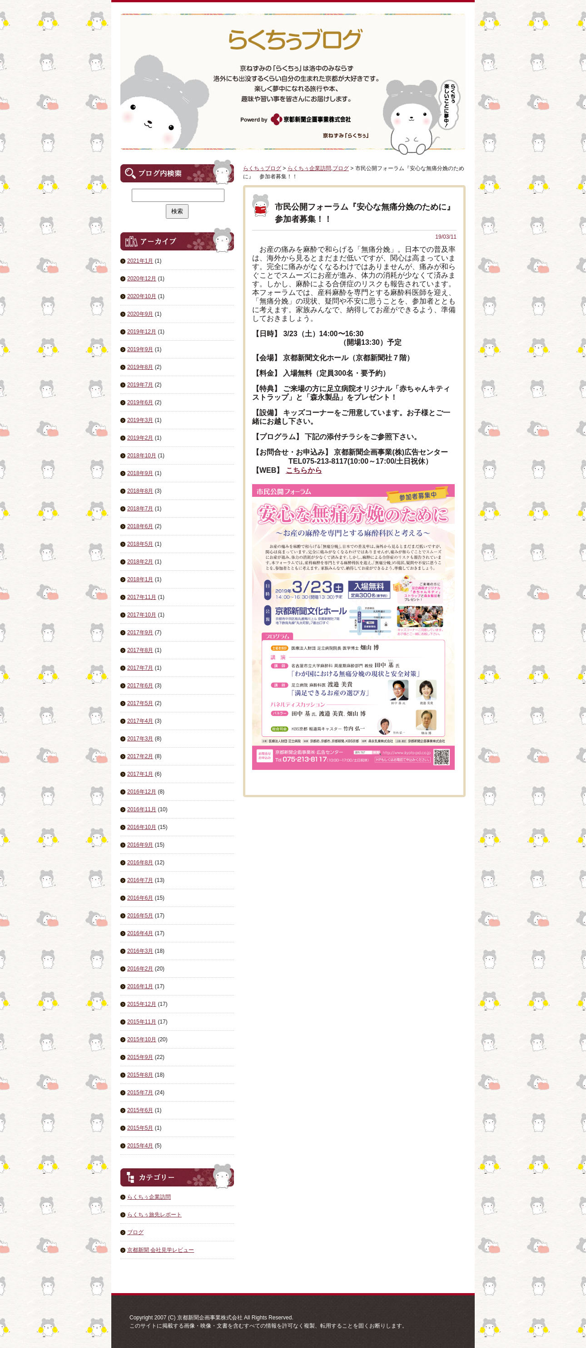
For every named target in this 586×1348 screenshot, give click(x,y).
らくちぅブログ (262, 168)
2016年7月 (140, 880)
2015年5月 (140, 1128)
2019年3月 (140, 420)
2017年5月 (140, 703)
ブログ (135, 1232)
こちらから (304, 470)
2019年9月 (140, 349)
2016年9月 (140, 845)
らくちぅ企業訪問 (149, 1197)
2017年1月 (140, 774)
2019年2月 (140, 438)
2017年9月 (140, 632)
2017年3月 (140, 738)
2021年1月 (140, 261)
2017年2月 (140, 756)
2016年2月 (140, 969)
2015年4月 (140, 1145)
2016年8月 (140, 862)
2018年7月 (140, 508)
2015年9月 (140, 1057)
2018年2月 (140, 562)
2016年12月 (141, 792)
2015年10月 (141, 1039)
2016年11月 (141, 809)
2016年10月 (141, 827)
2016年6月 (140, 898)
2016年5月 (140, 915)
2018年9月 (140, 473)
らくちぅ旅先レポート (154, 1214)
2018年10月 (141, 455)
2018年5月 (140, 544)
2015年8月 (140, 1075)
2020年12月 (141, 278)
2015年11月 (141, 1022)
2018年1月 (140, 579)
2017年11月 (141, 597)
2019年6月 (140, 402)
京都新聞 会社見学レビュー (160, 1250)
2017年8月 (140, 650)
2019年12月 (141, 331)
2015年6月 (140, 1110)
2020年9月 (140, 314)
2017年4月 (140, 721)
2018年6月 (140, 526)
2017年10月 (141, 615)
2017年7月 (140, 668)
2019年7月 (140, 385)
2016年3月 (140, 951)
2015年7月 (140, 1092)
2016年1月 (140, 986)
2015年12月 (141, 1004)
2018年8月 (140, 491)
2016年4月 (140, 933)
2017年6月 (140, 685)
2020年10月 (141, 296)
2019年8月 (140, 367)
